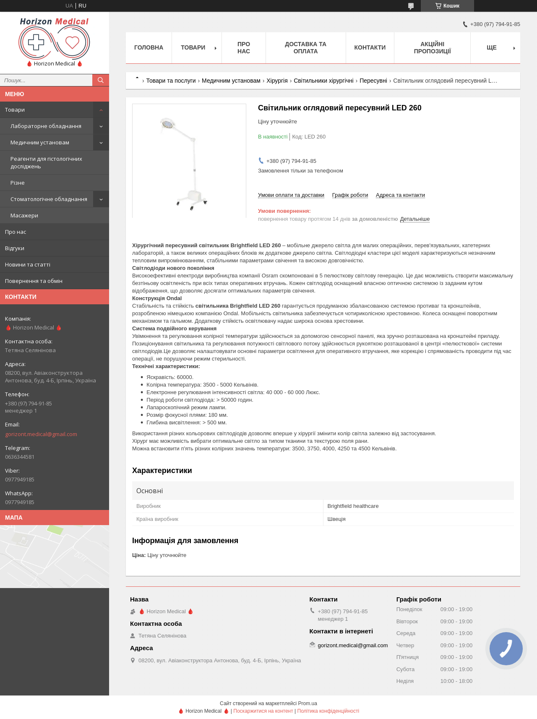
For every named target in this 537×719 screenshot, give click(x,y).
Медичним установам (39, 142)
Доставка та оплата (305, 48)
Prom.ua (307, 703)
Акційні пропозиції (432, 48)
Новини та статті (27, 264)
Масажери (24, 215)
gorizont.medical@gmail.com (41, 434)
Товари (15, 109)
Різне (17, 182)
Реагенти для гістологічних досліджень (46, 162)
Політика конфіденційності (328, 711)
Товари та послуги (171, 80)
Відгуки (14, 248)
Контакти (370, 47)
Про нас (15, 231)
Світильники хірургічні (323, 80)
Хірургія (277, 80)
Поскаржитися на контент (263, 711)
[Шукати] (100, 80)
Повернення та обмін (34, 281)
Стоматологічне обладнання (48, 199)
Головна (148, 47)
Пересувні (373, 80)
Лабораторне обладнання (45, 126)
